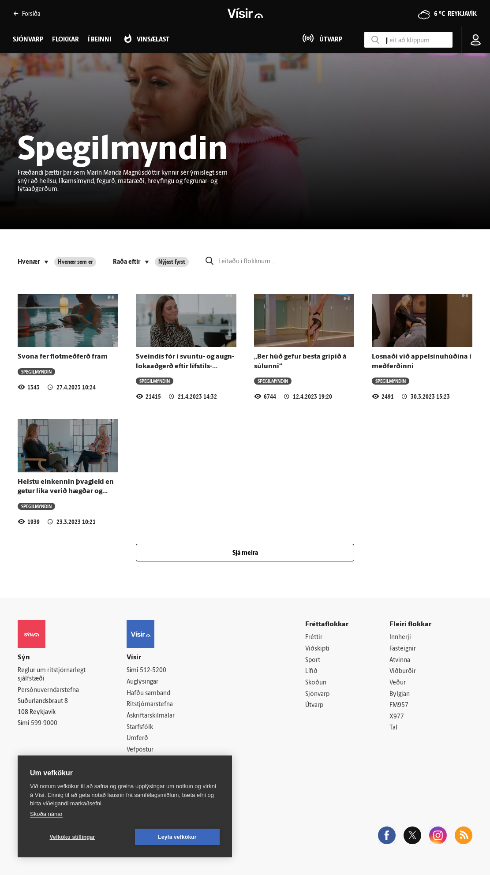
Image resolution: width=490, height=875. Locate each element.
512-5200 (153, 670)
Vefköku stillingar (72, 837)
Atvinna (399, 660)
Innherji (400, 637)
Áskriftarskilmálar (151, 716)
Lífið (311, 671)
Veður (397, 683)
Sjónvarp (317, 694)
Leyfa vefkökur (177, 837)
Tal (393, 728)
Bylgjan (399, 694)
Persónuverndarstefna (48, 690)
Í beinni (99, 40)
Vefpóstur (140, 750)
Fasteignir (402, 649)
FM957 (398, 705)
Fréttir (313, 637)
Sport (312, 660)
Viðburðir (402, 671)
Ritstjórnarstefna (150, 704)
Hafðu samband (148, 693)
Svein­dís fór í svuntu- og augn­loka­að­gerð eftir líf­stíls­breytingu (185, 366)
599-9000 (44, 723)
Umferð (137, 738)
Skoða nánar (46, 814)
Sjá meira (245, 553)
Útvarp (314, 705)
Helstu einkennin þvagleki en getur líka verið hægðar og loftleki (66, 492)
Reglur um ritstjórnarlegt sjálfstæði (52, 674)
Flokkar (65, 40)
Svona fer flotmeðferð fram (63, 356)
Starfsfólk (140, 727)
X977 (396, 717)
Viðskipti (317, 649)
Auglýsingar (142, 682)
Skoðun (315, 683)
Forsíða (26, 13)
